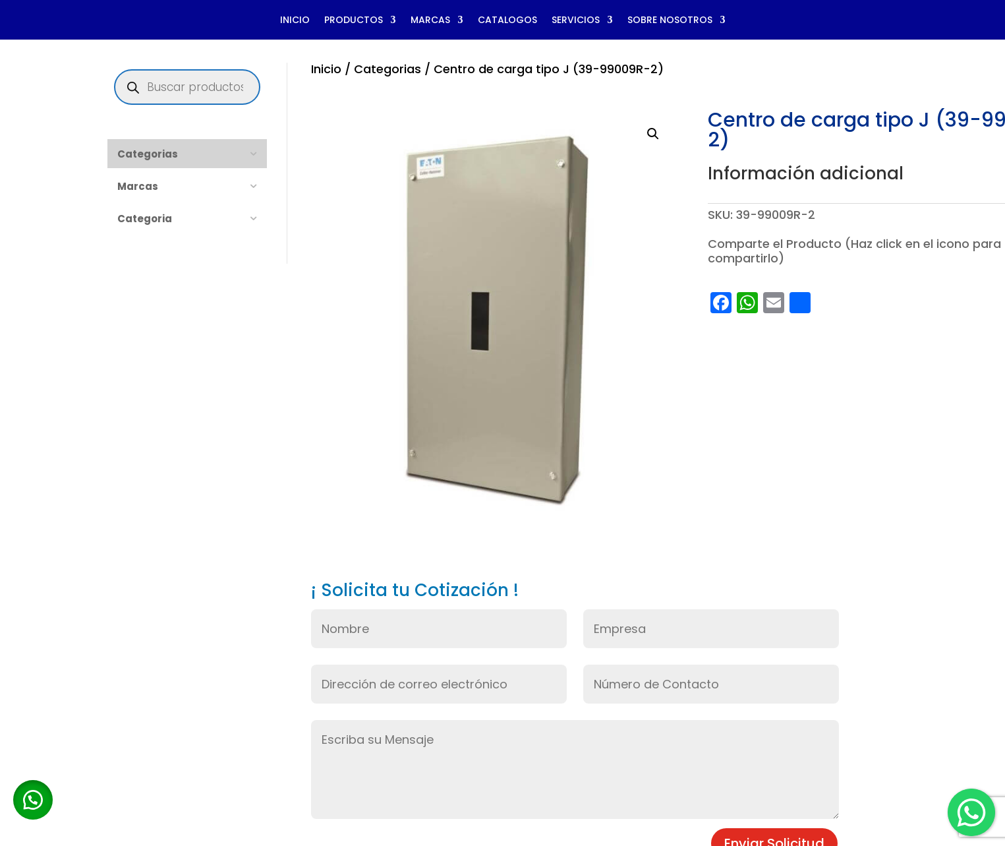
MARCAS (430, 20)
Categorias (387, 69)
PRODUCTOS (353, 20)
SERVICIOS (576, 20)
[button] (653, 134)
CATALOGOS (507, 20)
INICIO (295, 20)
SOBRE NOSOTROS (669, 20)
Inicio (326, 69)
